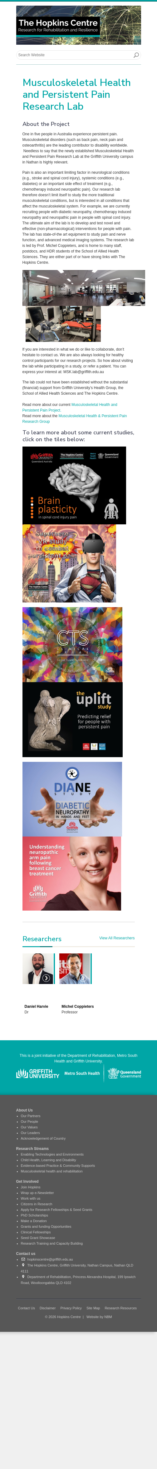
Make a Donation (34, 1221)
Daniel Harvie (36, 1006)
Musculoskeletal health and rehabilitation (52, 1171)
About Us (24, 1110)
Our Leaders (30, 1133)
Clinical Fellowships (36, 1232)
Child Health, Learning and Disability (48, 1160)
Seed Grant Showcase (38, 1238)
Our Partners (31, 1116)
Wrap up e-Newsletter (37, 1193)
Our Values (29, 1127)
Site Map (93, 1308)
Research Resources (121, 1308)
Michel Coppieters (77, 1006)
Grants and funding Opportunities (46, 1226)
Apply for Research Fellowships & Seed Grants (56, 1210)
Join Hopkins (31, 1187)
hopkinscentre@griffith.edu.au (47, 1259)
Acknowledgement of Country (43, 1138)
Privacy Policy (70, 1308)
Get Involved (27, 1181)
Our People (29, 1121)
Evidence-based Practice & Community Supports (58, 1165)
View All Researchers (117, 938)
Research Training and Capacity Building (52, 1243)
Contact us (26, 1254)
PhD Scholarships (34, 1215)
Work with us (31, 1198)
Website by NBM (99, 1317)
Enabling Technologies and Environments (52, 1154)
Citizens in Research (36, 1204)
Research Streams (32, 1149)
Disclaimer (48, 1308)
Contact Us (26, 1308)
